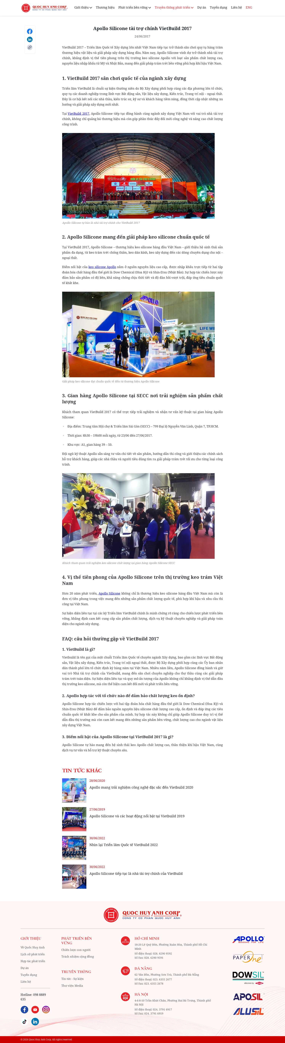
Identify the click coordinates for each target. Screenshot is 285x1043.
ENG (249, 7)
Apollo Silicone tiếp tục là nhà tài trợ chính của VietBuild (136, 873)
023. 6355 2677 (162, 979)
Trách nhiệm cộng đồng (78, 957)
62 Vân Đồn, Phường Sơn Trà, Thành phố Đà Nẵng (167, 974)
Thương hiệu (105, 7)
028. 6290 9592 (162, 953)
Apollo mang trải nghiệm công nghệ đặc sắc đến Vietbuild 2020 (141, 787)
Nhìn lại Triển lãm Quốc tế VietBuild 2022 (123, 844)
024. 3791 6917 (162, 1008)
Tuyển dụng (218, 7)
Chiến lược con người (76, 950)
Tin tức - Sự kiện (73, 979)
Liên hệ (236, 7)
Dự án (201, 7)
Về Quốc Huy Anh (33, 947)
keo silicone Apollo (102, 267)
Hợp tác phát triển (34, 961)
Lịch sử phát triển (34, 954)
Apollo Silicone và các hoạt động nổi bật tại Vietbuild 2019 (137, 816)
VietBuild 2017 (78, 113)
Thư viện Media (72, 986)
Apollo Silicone (109, 593)
